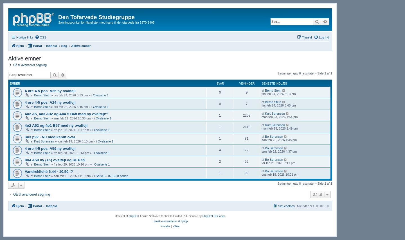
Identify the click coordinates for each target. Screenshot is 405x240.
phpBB (133, 216)
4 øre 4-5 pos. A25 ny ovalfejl (50, 91)
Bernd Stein (42, 95)
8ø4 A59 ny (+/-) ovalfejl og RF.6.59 (55, 160)
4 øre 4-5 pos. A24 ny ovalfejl (50, 102)
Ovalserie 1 (101, 95)
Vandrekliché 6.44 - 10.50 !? (49, 171)
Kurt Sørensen (275, 113)
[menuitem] (40, 37)
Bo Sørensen (274, 136)
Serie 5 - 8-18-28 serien (112, 176)
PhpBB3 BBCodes (214, 216)
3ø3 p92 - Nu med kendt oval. (50, 137)
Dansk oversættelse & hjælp (170, 221)
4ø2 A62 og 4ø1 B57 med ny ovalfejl (56, 125)
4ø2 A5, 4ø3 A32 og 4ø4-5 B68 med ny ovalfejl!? (66, 114)
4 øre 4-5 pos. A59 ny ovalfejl (50, 148)
